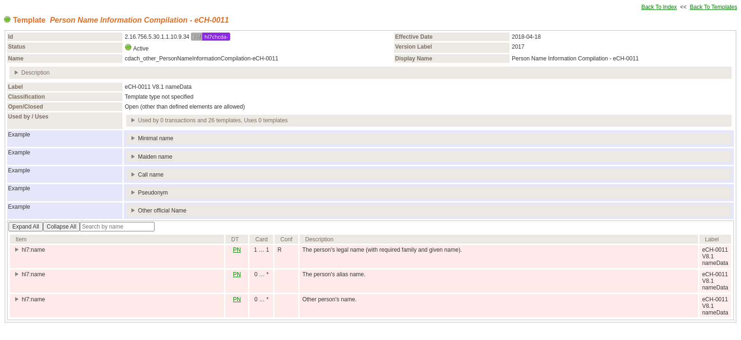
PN (237, 249)
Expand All (25, 226)
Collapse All (62, 226)
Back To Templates (713, 7)
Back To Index (659, 7)
